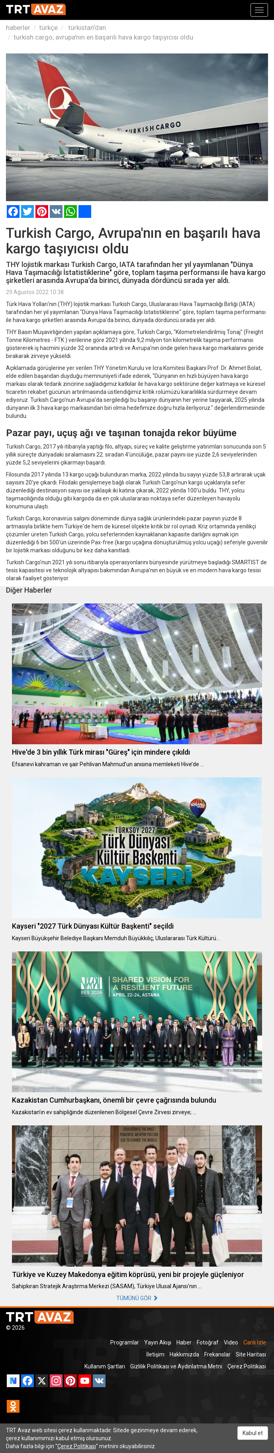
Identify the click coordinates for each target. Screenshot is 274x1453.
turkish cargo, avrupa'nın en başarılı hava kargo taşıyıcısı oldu (103, 37)
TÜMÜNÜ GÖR (137, 1298)
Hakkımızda (184, 1354)
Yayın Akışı (157, 1342)
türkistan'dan (86, 28)
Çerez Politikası (246, 1366)
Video (231, 1342)
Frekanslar (217, 1354)
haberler (18, 28)
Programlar (124, 1342)
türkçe (48, 28)
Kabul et (253, 1433)
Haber (184, 1342)
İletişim (155, 1354)
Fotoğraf (208, 1342)
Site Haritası (251, 1354)
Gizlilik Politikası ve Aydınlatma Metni (176, 1366)
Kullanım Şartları (104, 1366)
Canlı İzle (254, 1342)
